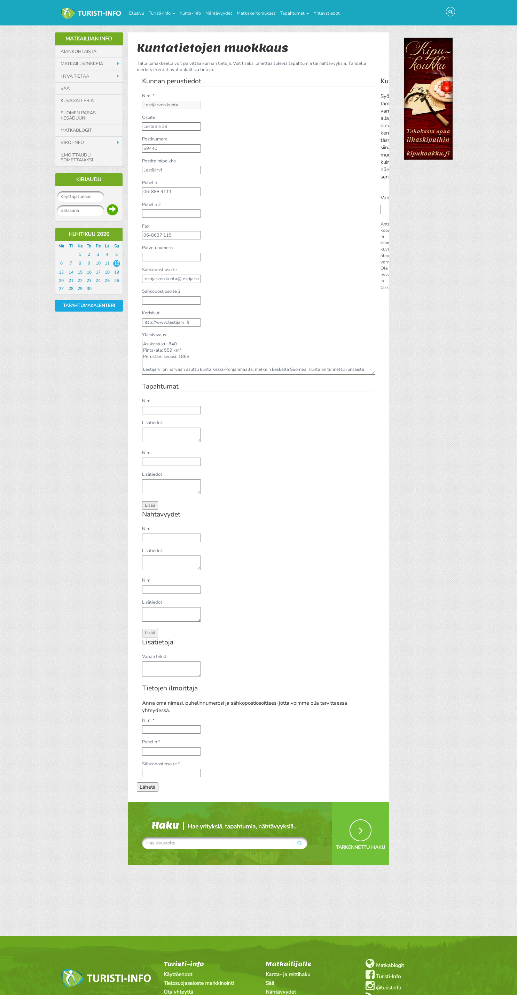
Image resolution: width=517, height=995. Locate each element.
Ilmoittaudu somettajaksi (77, 158)
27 (61, 288)
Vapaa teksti (154, 656)
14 (71, 272)
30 (89, 288)
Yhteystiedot (327, 13)
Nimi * (148, 96)
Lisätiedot (152, 423)
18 (107, 272)
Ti (71, 246)
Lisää (150, 505)
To (89, 246)
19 (116, 272)
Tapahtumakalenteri (89, 306)
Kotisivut (151, 313)
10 (98, 263)
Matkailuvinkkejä (82, 63)
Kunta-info (190, 13)
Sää (65, 88)
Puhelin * (151, 742)
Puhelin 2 (151, 204)
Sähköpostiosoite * (161, 764)
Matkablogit (76, 130)
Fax (145, 226)
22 (80, 280)
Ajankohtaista (78, 51)
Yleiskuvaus (154, 335)
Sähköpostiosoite (159, 270)
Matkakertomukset (256, 13)
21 (71, 280)
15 (80, 272)
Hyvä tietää (75, 76)
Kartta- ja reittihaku (288, 974)
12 (116, 263)
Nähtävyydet (218, 13)
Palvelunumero (157, 248)
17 (98, 272)
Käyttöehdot (178, 974)
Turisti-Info (162, 13)
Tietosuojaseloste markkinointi (199, 983)
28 (71, 288)
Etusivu (136, 13)
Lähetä (148, 786)
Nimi (146, 401)
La (107, 246)
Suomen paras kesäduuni (78, 115)
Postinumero (154, 139)
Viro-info (72, 142)
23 (89, 280)
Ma (61, 246)
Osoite (148, 117)
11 (107, 263)
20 (61, 280)
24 (98, 280)
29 (80, 288)
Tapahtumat (294, 13)
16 (89, 272)
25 (107, 280)
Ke (80, 246)
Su (116, 246)
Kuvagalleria (77, 100)
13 (61, 272)
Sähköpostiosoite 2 (161, 291)
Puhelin (149, 182)
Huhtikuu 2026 (89, 234)
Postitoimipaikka (159, 161)
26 (116, 280)
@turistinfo (383, 985)
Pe (98, 246)
